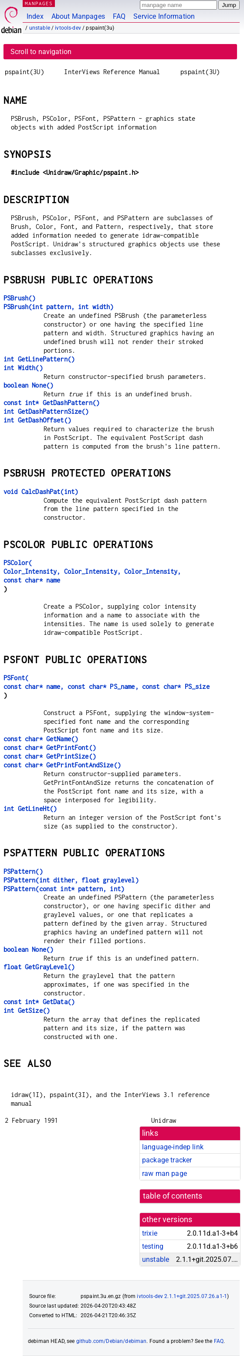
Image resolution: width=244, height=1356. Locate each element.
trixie (149, 1233)
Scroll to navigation (40, 52)
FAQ (119, 16)
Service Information (164, 16)
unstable (39, 28)
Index (35, 16)
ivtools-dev (68, 28)
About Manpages (78, 16)
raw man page (164, 1173)
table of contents (173, 1196)
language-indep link (172, 1147)
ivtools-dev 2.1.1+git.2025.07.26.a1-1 (182, 1296)
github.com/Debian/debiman (111, 1341)
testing (152, 1246)
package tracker (167, 1160)
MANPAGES (39, 3)
